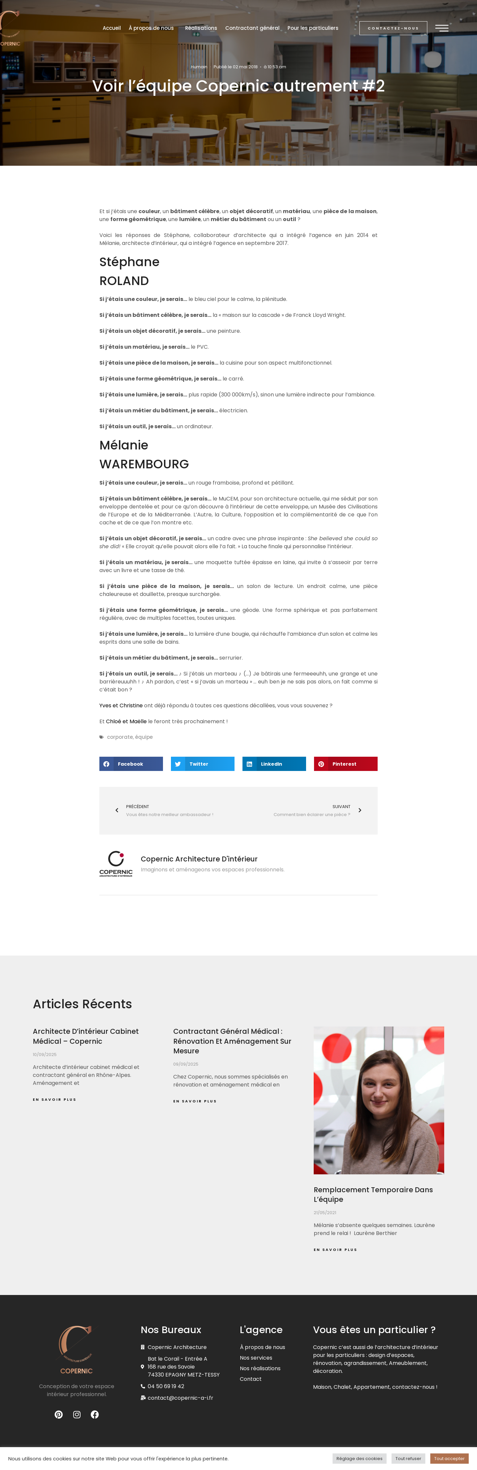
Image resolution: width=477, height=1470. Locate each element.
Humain (199, 67)
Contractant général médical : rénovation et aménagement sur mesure (232, 1041)
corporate (120, 737)
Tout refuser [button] (408, 1458)
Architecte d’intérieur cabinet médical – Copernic (86, 1036)
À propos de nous (153, 28)
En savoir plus (55, 1099)
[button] (393, 28)
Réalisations (201, 28)
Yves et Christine (121, 705)
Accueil (112, 28)
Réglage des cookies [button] (360, 1458)
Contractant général (252, 28)
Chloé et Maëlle (126, 721)
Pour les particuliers (313, 28)
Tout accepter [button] (449, 1458)
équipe (144, 737)
